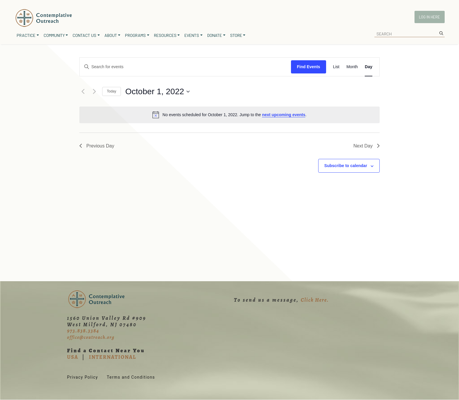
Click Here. (315, 299)
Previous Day (96, 145)
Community (54, 35)
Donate (214, 35)
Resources (165, 35)
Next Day (366, 145)
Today (111, 91)
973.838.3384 (83, 330)
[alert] (229, 115)
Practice (26, 35)
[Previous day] (82, 91)
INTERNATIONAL (112, 356)
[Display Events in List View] (336, 67)
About (111, 35)
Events (191, 35)
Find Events (308, 66)
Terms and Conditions (131, 377)
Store (236, 35)
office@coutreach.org (90, 337)
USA (72, 356)
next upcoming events (283, 114)
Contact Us (84, 35)
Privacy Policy (82, 377)
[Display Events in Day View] (368, 67)
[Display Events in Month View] (352, 67)
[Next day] (94, 91)
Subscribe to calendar (345, 165)
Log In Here (429, 17)
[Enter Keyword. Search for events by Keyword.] (185, 67)
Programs (135, 35)
